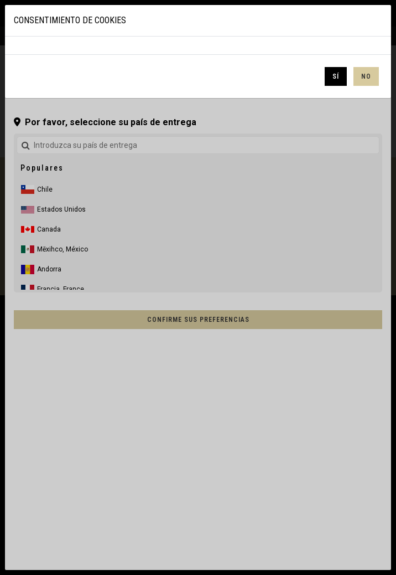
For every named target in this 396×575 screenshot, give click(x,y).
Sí (335, 76)
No (366, 76)
